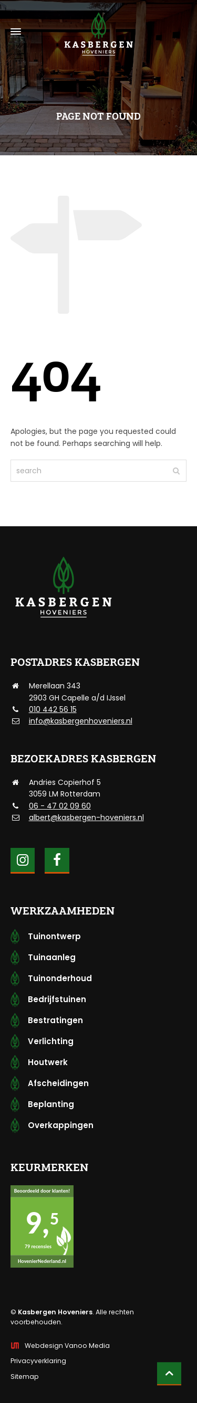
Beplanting (51, 1104)
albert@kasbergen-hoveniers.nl (86, 817)
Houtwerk (48, 1062)
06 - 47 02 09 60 (60, 806)
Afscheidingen (58, 1083)
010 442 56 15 (53, 709)
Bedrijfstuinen (57, 999)
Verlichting (51, 1041)
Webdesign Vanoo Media (67, 1345)
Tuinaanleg (52, 957)
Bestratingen (55, 1020)
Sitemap (25, 1376)
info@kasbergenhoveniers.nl (80, 721)
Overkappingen (61, 1125)
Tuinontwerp (54, 936)
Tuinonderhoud (60, 978)
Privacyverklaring (38, 1360)
